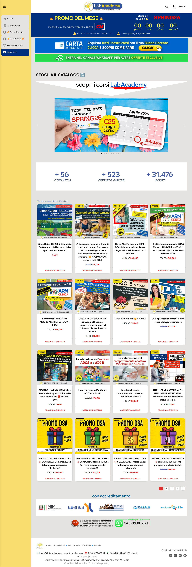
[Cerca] (166, 6)
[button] (38, 125)
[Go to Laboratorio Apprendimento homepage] (103, 6)
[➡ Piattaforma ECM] (15, 45)
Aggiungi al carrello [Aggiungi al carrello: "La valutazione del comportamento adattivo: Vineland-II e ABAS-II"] (130, 410)
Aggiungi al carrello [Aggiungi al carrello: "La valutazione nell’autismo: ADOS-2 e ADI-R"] (92, 410)
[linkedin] (185, 555)
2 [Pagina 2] (166, 488)
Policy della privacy (99, 563)
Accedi (182, 6)
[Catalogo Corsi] (15, 25)
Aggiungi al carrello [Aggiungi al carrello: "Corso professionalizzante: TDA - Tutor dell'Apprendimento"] (168, 342)
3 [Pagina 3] (172, 488)
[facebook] (175, 555)
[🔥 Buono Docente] (15, 32)
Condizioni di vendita (76, 563)
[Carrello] (174, 6)
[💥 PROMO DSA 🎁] (15, 38)
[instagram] (180, 555)
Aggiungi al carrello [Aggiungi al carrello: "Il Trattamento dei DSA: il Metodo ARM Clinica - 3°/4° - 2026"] (55, 342)
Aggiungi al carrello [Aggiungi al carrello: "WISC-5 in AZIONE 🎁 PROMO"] (130, 342)
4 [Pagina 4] (177, 488)
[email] (170, 555)
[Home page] (15, 52)
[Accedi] (15, 18)
